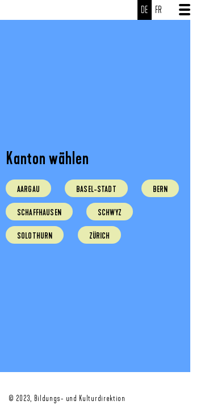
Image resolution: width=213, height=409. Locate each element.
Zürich (99, 236)
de (145, 10)
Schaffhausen (39, 212)
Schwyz (110, 212)
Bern (160, 189)
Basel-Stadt (96, 189)
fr (159, 10)
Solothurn (34, 236)
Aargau (28, 189)
